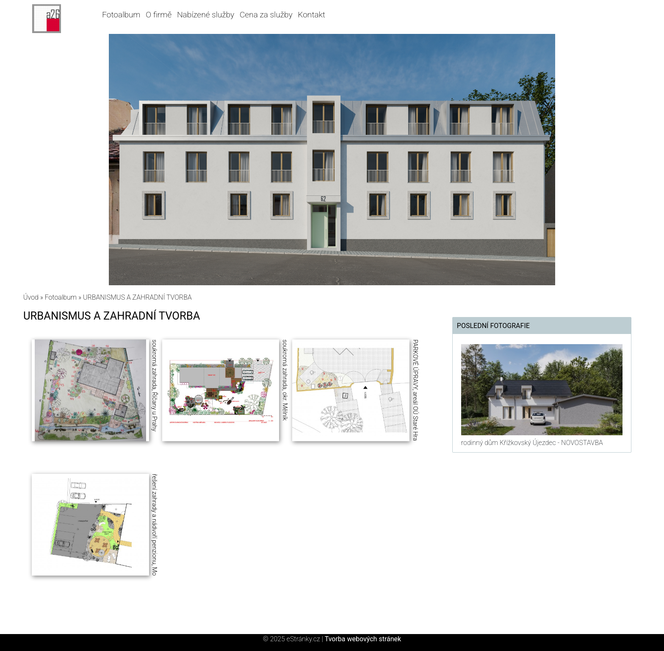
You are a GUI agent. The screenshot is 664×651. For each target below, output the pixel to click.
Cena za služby (266, 14)
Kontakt (311, 14)
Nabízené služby (205, 14)
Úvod (31, 297)
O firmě (159, 14)
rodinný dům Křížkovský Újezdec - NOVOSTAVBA (532, 443)
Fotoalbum (121, 14)
